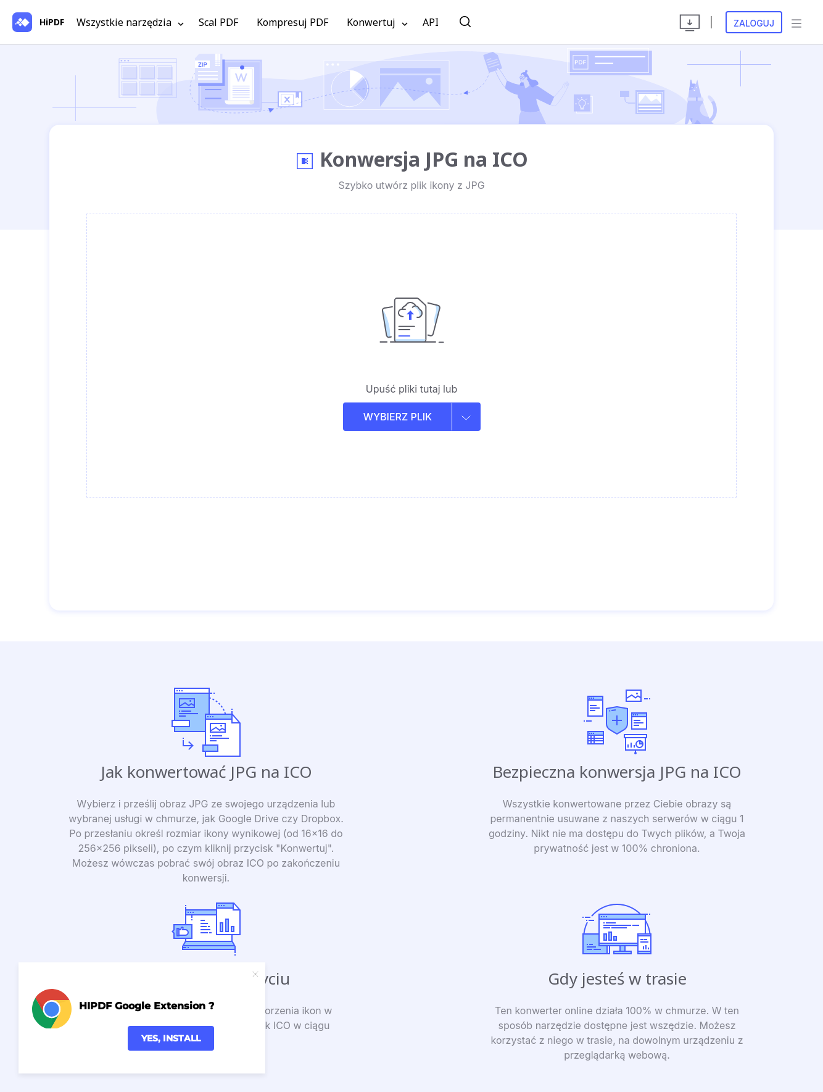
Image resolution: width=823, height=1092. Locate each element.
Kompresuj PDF (292, 22)
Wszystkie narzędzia (130, 22)
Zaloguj (754, 23)
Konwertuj (377, 22)
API (431, 22)
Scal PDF (218, 22)
